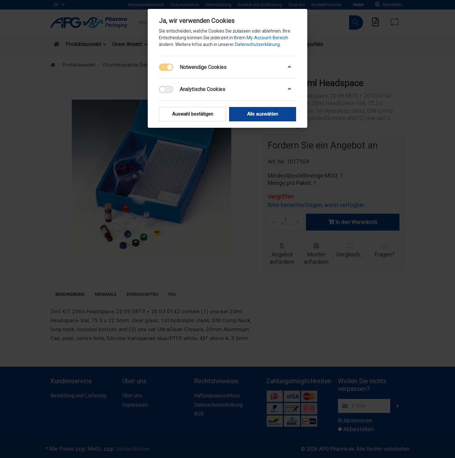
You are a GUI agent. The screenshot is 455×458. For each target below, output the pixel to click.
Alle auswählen (262, 114)
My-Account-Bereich (267, 37)
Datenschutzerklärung (257, 44)
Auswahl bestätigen (192, 114)
